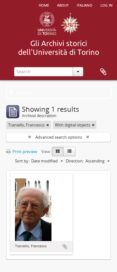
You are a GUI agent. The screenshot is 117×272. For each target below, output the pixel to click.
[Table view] (69, 151)
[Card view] (58, 151)
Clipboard (103, 72)
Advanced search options (58, 137)
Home (44, 4)
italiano (84, 4)
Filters (19, 92)
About (63, 4)
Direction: (75, 161)
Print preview (21, 151)
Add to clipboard (65, 247)
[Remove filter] (47, 125)
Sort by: (22, 161)
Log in (106, 4)
